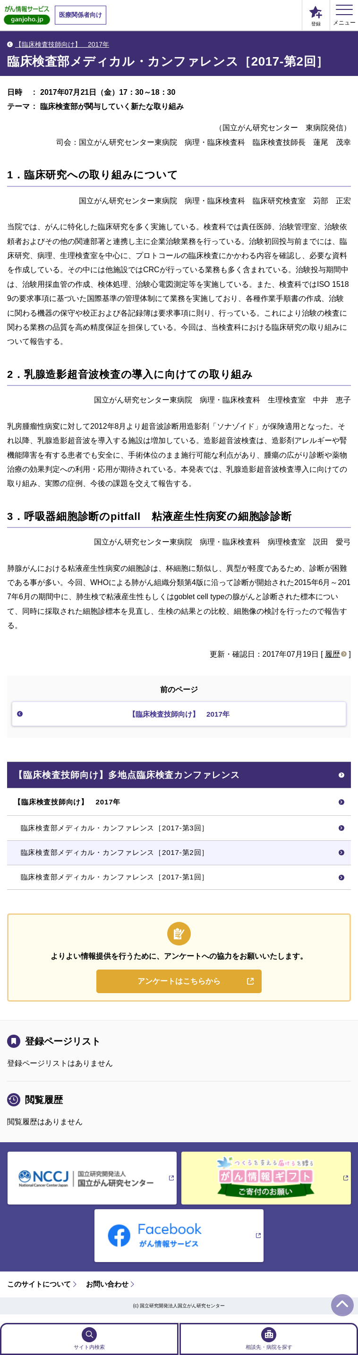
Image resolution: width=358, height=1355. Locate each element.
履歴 (332, 654)
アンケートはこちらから (179, 989)
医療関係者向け (80, 14)
